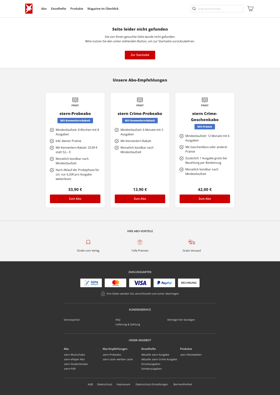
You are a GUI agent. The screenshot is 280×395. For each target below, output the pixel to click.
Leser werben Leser (118, 359)
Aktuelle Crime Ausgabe (159, 359)
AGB (90, 384)
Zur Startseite (140, 55)
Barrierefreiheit (182, 384)
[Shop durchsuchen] (217, 8)
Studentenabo (76, 364)
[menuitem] (44, 8)
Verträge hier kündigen (181, 319)
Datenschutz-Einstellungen (152, 384)
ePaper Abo (74, 359)
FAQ (117, 319)
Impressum (123, 384)
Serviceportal (72, 319)
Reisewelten (191, 354)
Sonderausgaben (151, 368)
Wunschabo (74, 354)
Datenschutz (104, 384)
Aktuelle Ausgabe (155, 354)
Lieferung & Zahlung (127, 324)
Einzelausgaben (150, 364)
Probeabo (112, 354)
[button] (44, 8)
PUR (70, 368)
